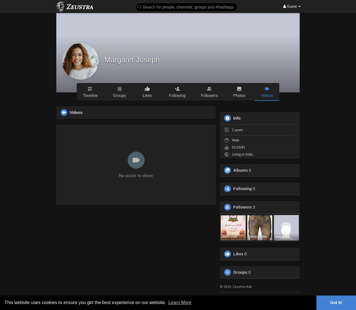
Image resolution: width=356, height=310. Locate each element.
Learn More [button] (180, 302)
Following (242, 188)
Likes (238, 254)
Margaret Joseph (132, 60)
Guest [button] (292, 6)
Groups (240, 272)
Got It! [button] (336, 302)
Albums (240, 170)
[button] (186, 6)
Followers (242, 207)
